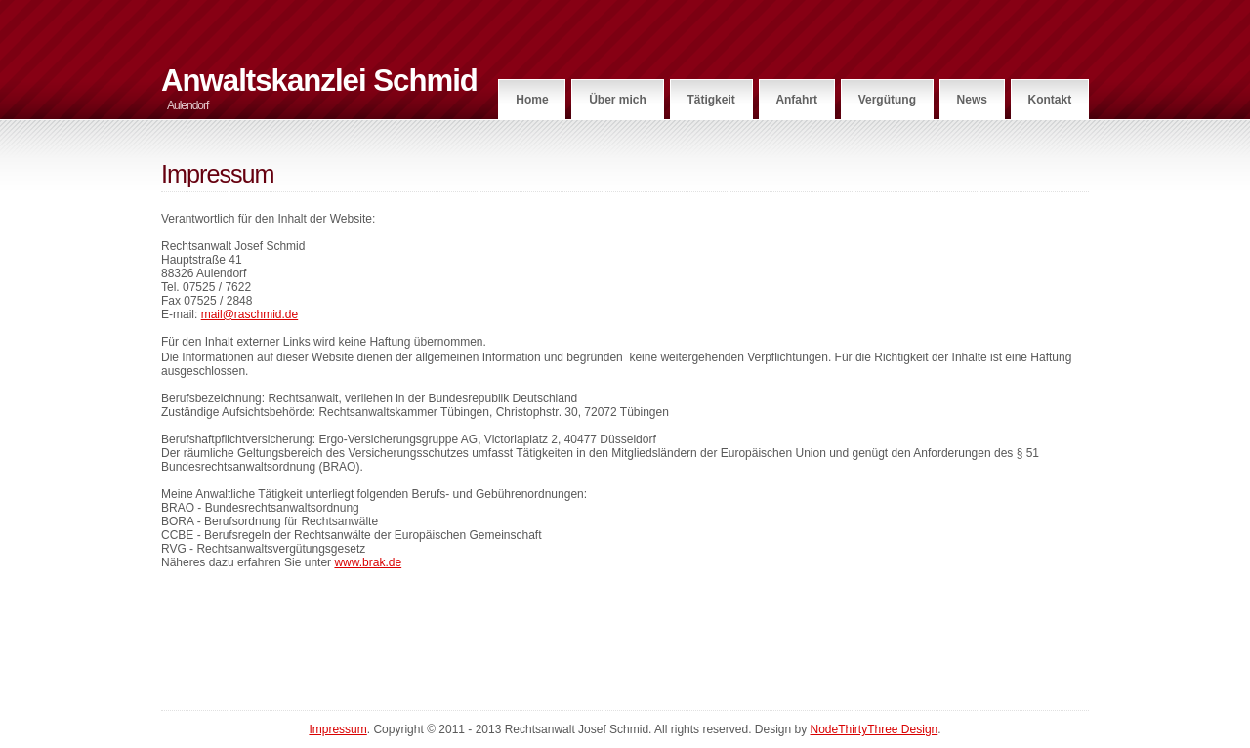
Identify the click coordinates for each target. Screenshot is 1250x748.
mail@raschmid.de (250, 314)
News (972, 99)
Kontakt (1050, 99)
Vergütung (887, 99)
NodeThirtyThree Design (874, 729)
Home (532, 99)
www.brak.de (367, 562)
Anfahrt (796, 99)
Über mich (617, 99)
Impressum (337, 729)
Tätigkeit (710, 99)
